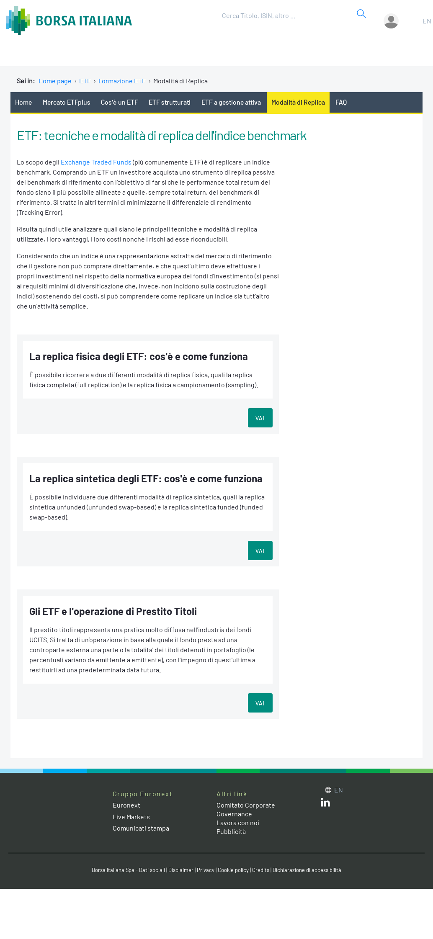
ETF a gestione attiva (231, 102)
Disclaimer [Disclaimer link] (180, 870)
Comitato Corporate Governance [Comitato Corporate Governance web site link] (245, 809)
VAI (260, 418)
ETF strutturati (170, 102)
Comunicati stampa (141, 828)
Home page (55, 81)
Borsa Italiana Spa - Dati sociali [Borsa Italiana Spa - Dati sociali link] (128, 870)
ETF (85, 81)
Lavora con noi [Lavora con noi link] (237, 822)
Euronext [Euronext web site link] (126, 805)
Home (23, 102)
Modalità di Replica (298, 102)
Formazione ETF (122, 81)
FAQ (341, 102)
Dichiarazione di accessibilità (307, 870)
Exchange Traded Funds (96, 162)
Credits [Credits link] (260, 870)
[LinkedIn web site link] (325, 804)
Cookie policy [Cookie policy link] (233, 870)
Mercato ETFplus (66, 102)
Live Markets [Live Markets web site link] (131, 817)
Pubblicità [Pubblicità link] (231, 831)
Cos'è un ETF (119, 102)
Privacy (205, 870)
